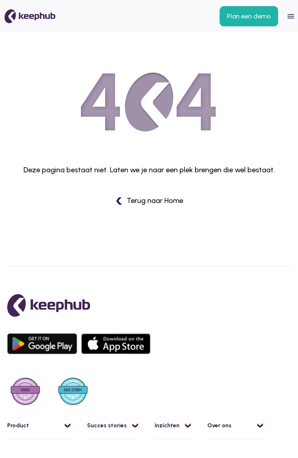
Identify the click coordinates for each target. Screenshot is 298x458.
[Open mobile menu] (290, 16)
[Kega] (30, 16)
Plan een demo (249, 16)
